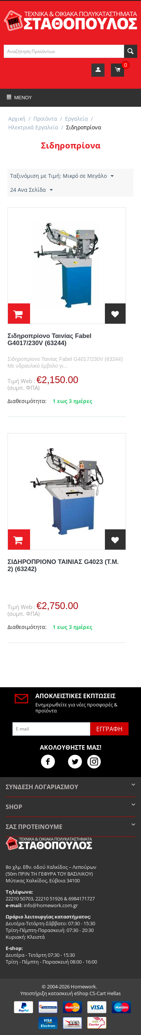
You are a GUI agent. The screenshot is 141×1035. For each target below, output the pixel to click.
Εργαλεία (76, 118)
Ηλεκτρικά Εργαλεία (33, 127)
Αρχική (17, 118)
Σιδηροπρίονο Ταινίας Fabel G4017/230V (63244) (49, 339)
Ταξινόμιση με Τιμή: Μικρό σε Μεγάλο (62, 176)
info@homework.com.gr (51, 905)
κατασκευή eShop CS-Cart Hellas (84, 993)
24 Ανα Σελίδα (31, 190)
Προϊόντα (45, 118)
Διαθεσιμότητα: (27, 401)
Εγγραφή (109, 729)
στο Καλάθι (19, 313)
